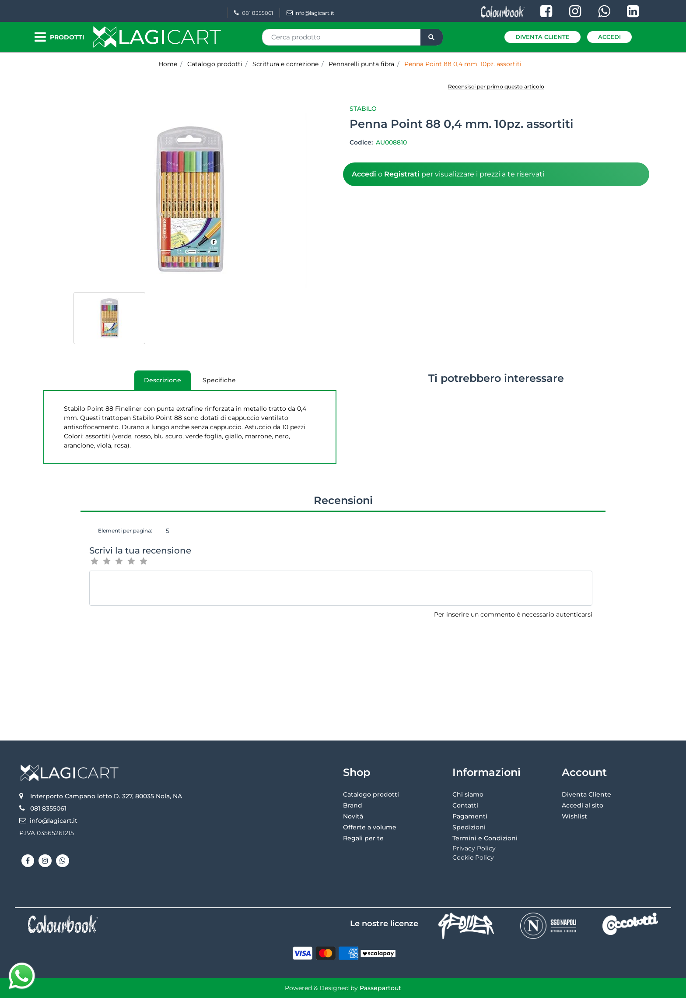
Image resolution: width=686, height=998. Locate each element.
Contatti (465, 805)
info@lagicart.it (310, 13)
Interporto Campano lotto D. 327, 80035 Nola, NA (106, 796)
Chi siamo (467, 794)
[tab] (162, 380)
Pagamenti (469, 816)
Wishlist (574, 816)
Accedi (609, 36)
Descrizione (157, 383)
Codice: (362, 142)
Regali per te (363, 838)
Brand (352, 805)
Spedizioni (469, 827)
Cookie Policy (473, 857)
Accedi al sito (582, 805)
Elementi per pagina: (125, 530)
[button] (431, 37)
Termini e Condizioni (485, 838)
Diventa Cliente (542, 36)
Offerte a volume (369, 827)
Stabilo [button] (363, 109)
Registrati (402, 174)
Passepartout (380, 988)
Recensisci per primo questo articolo (496, 86)
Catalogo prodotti (371, 794)
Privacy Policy (474, 848)
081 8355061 (253, 13)
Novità (353, 816)
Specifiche (219, 380)
